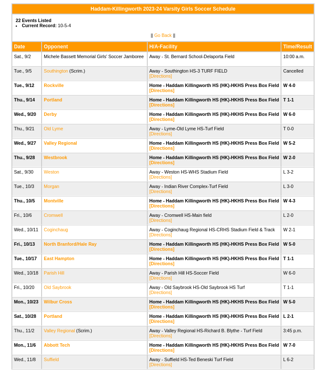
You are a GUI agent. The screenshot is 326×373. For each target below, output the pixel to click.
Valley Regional (60, 143)
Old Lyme (53, 128)
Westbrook (55, 157)
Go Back (163, 35)
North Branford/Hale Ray (70, 244)
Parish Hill (54, 272)
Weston (51, 171)
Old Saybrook (57, 287)
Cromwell (53, 215)
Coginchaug (56, 229)
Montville (53, 200)
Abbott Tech (57, 345)
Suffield (51, 359)
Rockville (54, 85)
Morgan (51, 186)
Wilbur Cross (58, 301)
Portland (53, 99)
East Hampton (59, 258)
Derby (50, 114)
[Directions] (160, 76)
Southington (56, 70)
